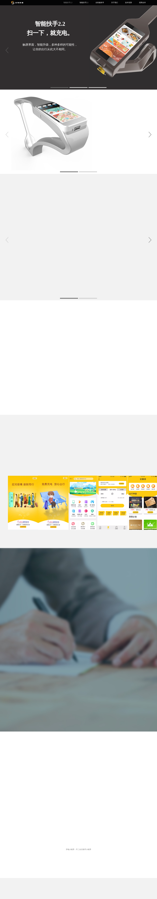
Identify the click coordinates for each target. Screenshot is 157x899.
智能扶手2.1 (84, 2)
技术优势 (128, 2)
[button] (150, 50)
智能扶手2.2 (67, 2)
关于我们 (114, 2)
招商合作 (142, 2)
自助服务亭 (100, 2)
